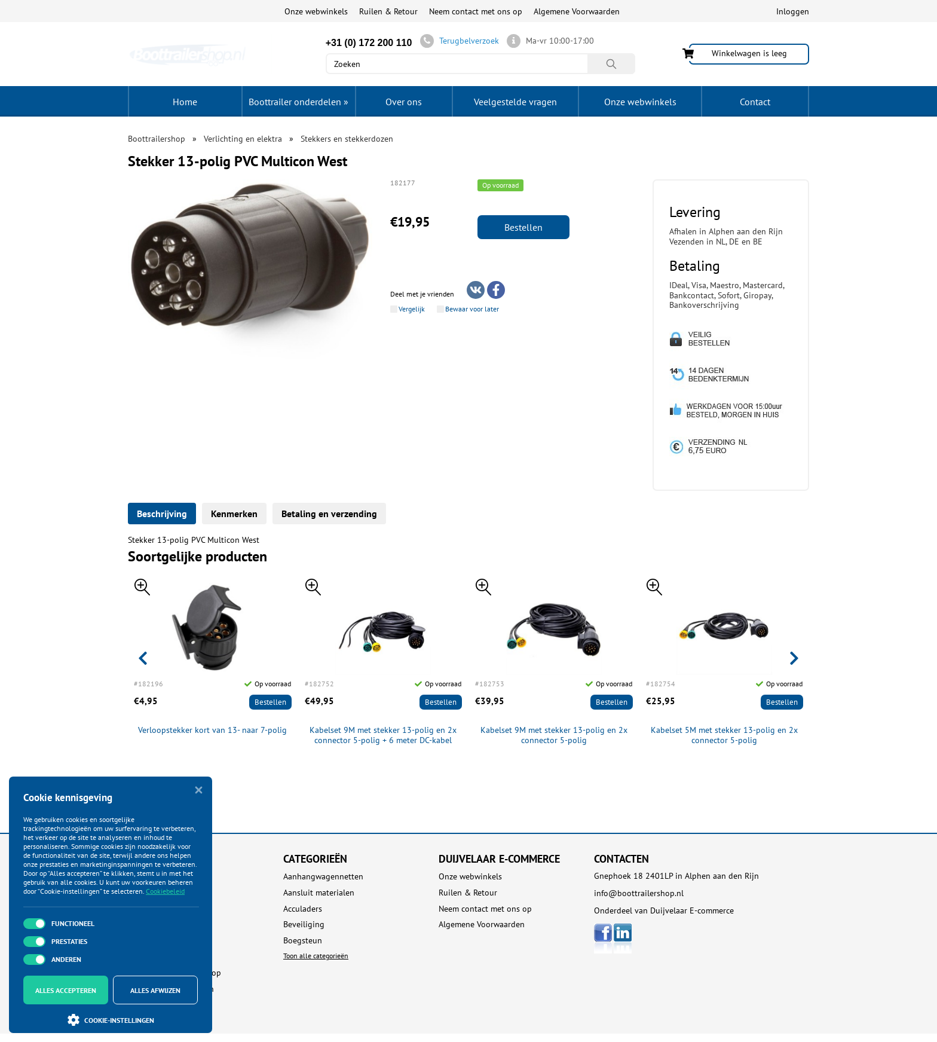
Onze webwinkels (316, 11)
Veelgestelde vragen (515, 102)
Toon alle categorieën (315, 955)
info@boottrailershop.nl (639, 893)
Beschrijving (162, 514)
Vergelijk (412, 309)
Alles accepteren (65, 990)
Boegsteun (302, 941)
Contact (755, 102)
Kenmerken (234, 514)
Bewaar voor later (472, 309)
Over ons (403, 102)
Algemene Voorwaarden (577, 11)
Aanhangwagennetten (323, 877)
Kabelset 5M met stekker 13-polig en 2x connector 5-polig (724, 735)
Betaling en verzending (329, 514)
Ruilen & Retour (388, 11)
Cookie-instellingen (111, 1020)
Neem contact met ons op (475, 11)
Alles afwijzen (155, 990)
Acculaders (302, 909)
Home (185, 102)
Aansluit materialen (318, 893)
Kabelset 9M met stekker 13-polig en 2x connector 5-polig (553, 735)
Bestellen (523, 227)
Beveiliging (303, 924)
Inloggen (792, 11)
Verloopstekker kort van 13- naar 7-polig (212, 730)
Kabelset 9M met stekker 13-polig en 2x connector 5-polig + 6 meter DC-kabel (383, 735)
